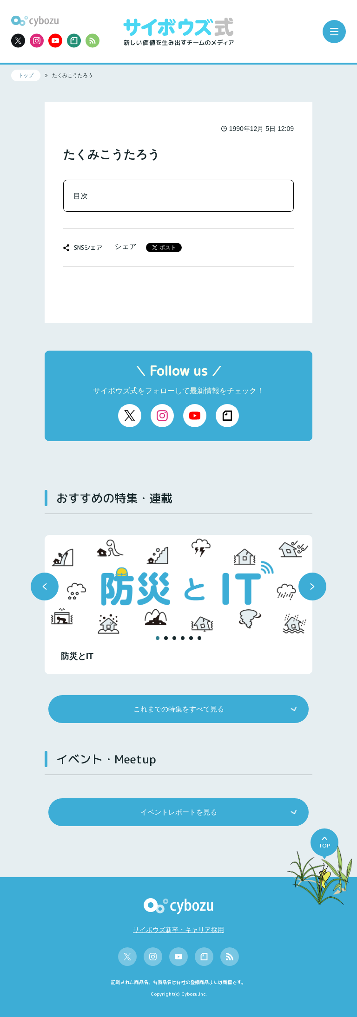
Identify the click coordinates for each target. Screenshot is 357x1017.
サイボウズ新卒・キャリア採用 (178, 929)
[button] (45, 586)
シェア (125, 246)
